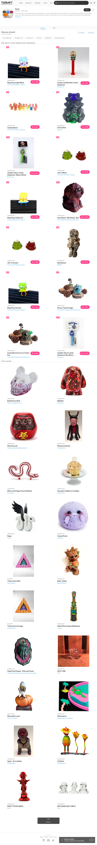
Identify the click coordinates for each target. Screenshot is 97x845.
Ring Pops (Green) (14, 308)
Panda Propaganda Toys (14, 403)
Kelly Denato (61, 493)
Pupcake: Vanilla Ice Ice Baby (68, 491)
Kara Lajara (10, 493)
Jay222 (59, 628)
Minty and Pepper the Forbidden (19, 491)
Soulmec (59, 129)
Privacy (55, 837)
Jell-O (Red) (61, 173)
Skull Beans (61, 263)
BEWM (59, 265)
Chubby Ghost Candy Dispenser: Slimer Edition (16, 174)
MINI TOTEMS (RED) (15, 806)
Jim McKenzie (11, 583)
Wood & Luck (12, 446)
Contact (46, 837)
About (41, 837)
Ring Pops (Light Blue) (15, 83)
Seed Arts (60, 538)
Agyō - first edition (14, 761)
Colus (9, 538)
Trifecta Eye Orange (15, 626)
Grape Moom (62, 536)
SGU (58, 673)
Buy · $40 (35, 82)
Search (81, 32)
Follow (87, 10)
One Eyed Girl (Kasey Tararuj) (16, 84)
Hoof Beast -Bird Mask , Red (68, 218)
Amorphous (60, 403)
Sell (51, 3)
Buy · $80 (85, 127)
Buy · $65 (85, 83)
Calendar (38, 3)
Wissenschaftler (63, 446)
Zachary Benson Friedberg (65, 718)
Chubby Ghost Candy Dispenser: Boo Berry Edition (65, 355)
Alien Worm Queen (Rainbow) (68, 626)
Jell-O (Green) (12, 263)
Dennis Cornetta (12, 718)
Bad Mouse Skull (13, 401)
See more (18, 17)
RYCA (9, 808)
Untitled (60, 761)
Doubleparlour (61, 448)
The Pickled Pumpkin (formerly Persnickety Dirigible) (72, 220)
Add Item (91, 32)
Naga (9, 536)
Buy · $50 (85, 262)
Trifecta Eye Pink (13, 581)
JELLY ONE (61, 671)
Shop (21, 3)
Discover (29, 3)
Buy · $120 (85, 353)
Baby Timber (62, 581)
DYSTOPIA (61, 128)
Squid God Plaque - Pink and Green (20, 671)
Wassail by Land (13, 716)
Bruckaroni (60, 87)
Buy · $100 (35, 173)
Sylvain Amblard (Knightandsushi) (17, 448)
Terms (50, 837)
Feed (45, 3)
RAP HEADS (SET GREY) (66, 806)
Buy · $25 (85, 307)
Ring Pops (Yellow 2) (15, 218)
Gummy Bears (12, 128)
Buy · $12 (35, 127)
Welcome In (61, 716)
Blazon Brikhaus (62, 583)
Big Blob (60, 401)
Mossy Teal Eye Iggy (65, 308)
